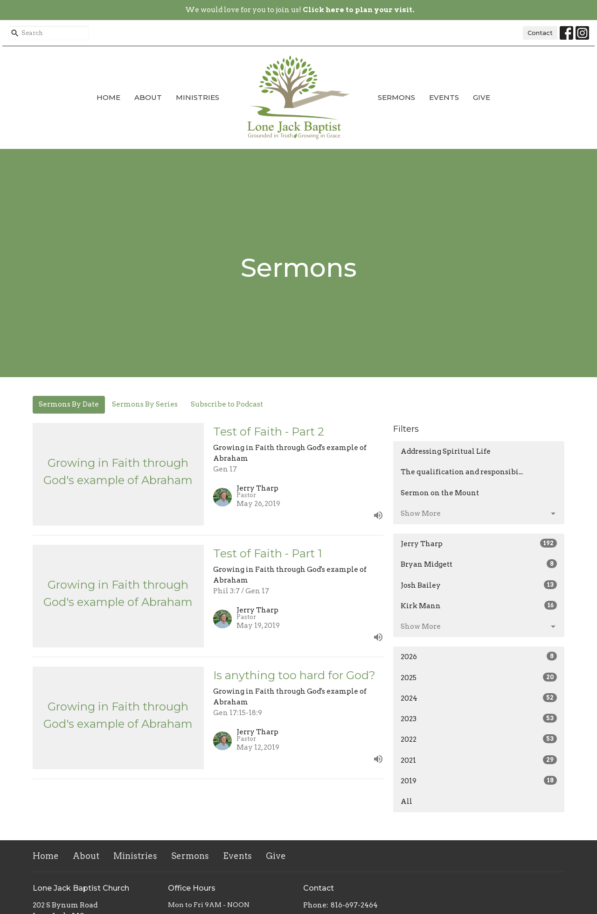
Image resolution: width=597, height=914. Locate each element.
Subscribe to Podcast (227, 404)
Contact (540, 32)
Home (108, 97)
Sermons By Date (69, 404)
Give (481, 97)
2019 (479, 780)
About (148, 97)
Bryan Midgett (479, 564)
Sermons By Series (145, 404)
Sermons (396, 97)
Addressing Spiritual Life (446, 451)
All (406, 801)
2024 (479, 698)
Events (444, 97)
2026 (479, 656)
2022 (479, 739)
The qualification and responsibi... (462, 472)
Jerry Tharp (479, 543)
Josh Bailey (479, 585)
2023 (479, 718)
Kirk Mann (479, 605)
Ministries (197, 97)
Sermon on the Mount (440, 493)
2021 (479, 760)
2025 (479, 677)
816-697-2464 (354, 905)
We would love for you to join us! (299, 10)
